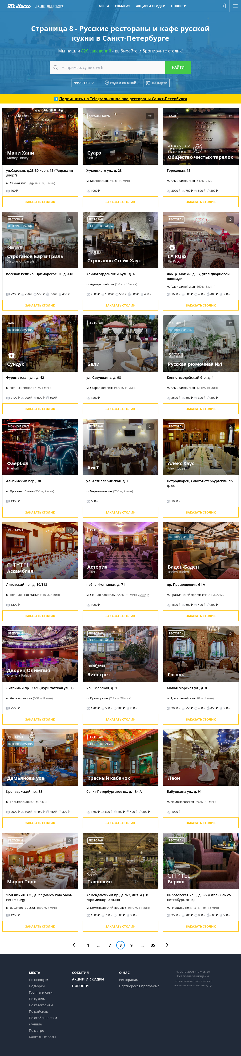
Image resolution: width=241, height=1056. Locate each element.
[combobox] (120, 67)
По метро (36, 1030)
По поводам (38, 979)
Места (34, 972)
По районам (38, 1011)
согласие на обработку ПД (196, 985)
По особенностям (43, 1018)
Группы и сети (40, 992)
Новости (80, 986)
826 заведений (96, 51)
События (80, 972)
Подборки (37, 986)
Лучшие (35, 1024)
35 (153, 945)
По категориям (41, 1005)
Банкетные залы (42, 1037)
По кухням (37, 998)
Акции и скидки (88, 979)
